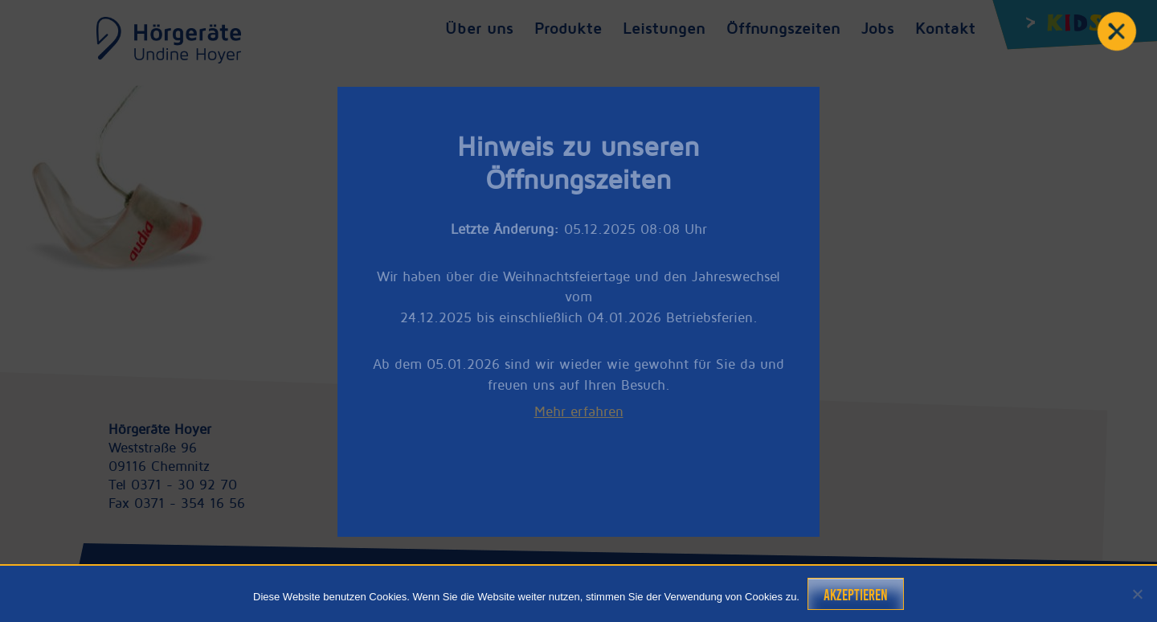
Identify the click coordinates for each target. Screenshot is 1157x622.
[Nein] (1137, 594)
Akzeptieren (856, 595)
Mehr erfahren (578, 411)
